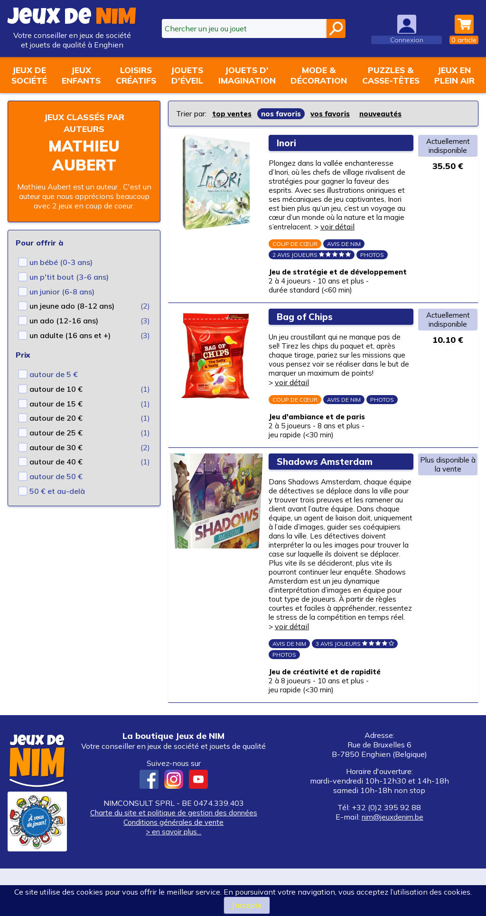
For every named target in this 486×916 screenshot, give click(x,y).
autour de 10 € (56, 389)
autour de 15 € (56, 403)
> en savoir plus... (173, 879)
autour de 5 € (53, 374)
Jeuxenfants (81, 75)
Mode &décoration (318, 75)
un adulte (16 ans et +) (70, 335)
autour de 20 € (56, 418)
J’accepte (246, 905)
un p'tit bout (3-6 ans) (69, 277)
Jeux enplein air (454, 75)
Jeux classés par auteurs (84, 122)
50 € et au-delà (57, 491)
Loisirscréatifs (136, 75)
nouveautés (390, 113)
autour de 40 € (56, 461)
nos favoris (285, 113)
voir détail (383, 229)
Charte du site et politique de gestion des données (173, 860)
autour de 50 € (56, 476)
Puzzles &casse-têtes (391, 75)
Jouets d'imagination (247, 75)
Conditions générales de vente (174, 869)
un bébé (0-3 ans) (61, 262)
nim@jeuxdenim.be (392, 864)
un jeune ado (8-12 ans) (71, 306)
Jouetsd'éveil (187, 75)
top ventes (233, 113)
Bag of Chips (309, 334)
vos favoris (337, 113)
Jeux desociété (29, 75)
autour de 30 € (56, 447)
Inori (289, 142)
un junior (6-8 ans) (61, 291)
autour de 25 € (56, 432)
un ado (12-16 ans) (63, 320)
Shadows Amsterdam (330, 486)
